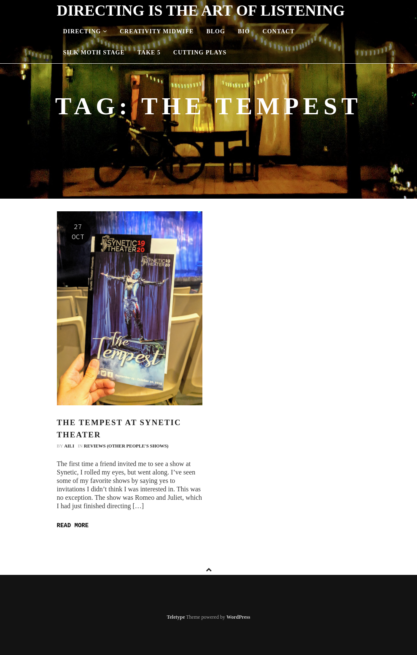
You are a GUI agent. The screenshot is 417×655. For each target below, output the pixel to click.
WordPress (238, 617)
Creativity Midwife (157, 31)
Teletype (176, 617)
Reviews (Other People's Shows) (126, 445)
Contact (279, 31)
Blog (215, 31)
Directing (85, 31)
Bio (244, 31)
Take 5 (149, 52)
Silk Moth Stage (94, 52)
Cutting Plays (199, 52)
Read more (73, 525)
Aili (69, 445)
